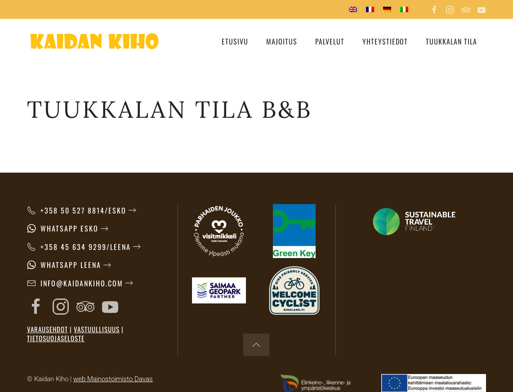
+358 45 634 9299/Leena (79, 246)
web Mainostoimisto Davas (113, 379)
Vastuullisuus (97, 329)
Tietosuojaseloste (56, 338)
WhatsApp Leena (64, 264)
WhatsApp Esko (62, 228)
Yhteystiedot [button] (385, 41)
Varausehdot (47, 329)
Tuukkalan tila (451, 41)
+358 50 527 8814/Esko (76, 210)
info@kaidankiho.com (75, 283)
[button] (256, 345)
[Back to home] (94, 41)
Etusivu (235, 41)
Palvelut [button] (329, 41)
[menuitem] (352, 9)
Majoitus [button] (281, 41)
